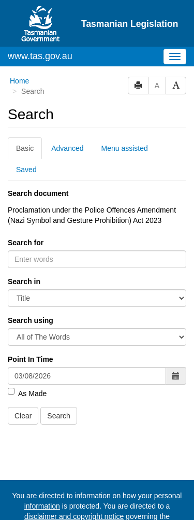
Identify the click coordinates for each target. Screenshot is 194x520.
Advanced (67, 148)
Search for (25, 242)
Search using (30, 320)
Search (58, 416)
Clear (23, 416)
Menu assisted (124, 148)
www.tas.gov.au (40, 56)
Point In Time (30, 359)
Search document (38, 193)
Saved (26, 169)
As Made (27, 393)
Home (19, 81)
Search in (24, 281)
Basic (25, 148)
